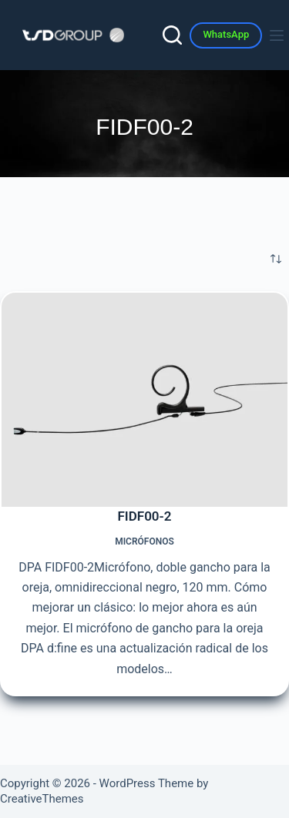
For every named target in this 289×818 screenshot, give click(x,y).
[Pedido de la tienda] (276, 259)
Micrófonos (144, 541)
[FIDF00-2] (144, 400)
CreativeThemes (42, 799)
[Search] (172, 35)
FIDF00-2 (144, 516)
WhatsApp (226, 34)
